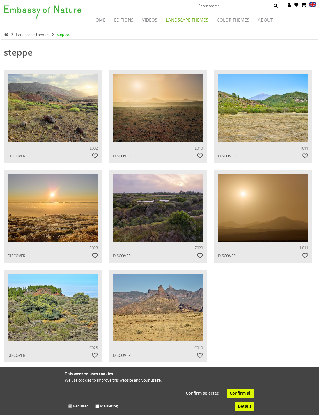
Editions (123, 20)
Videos (149, 20)
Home (98, 20)
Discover (16, 156)
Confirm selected (202, 393)
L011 (304, 248)
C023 (93, 347)
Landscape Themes (187, 20)
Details (244, 406)
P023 (93, 248)
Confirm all (240, 393)
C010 (198, 347)
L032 (94, 148)
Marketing (106, 406)
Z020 (199, 248)
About (265, 20)
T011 (304, 148)
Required (78, 406)
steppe (63, 34)
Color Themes (233, 20)
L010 (199, 148)
